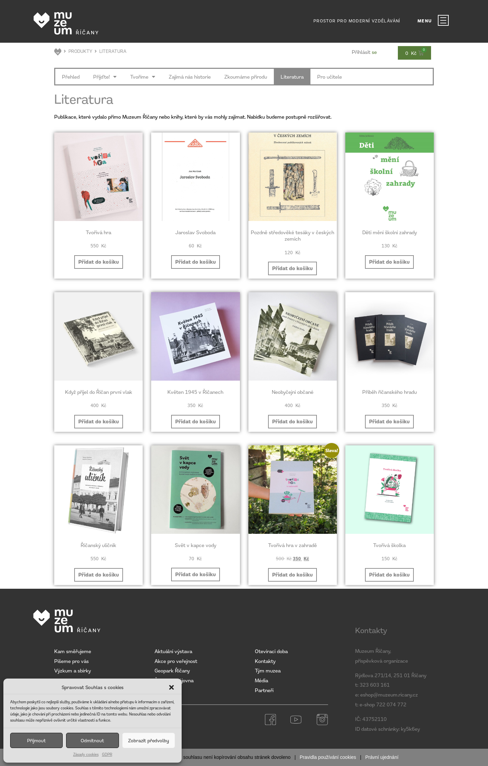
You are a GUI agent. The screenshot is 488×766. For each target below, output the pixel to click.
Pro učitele (329, 76)
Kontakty (265, 661)
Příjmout (36, 740)
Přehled (71, 76)
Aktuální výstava (173, 651)
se (364, 51)
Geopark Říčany (172, 670)
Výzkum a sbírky (72, 670)
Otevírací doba (271, 651)
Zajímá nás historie (190, 76)
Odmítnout (92, 740)
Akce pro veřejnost (176, 661)
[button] (171, 687)
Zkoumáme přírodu (245, 76)
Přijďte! (105, 76)
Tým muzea (268, 670)
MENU (425, 21)
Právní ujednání (382, 757)
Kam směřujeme (72, 651)
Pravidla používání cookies (328, 757)
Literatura (292, 76)
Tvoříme (142, 76)
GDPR (107, 754)
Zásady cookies (86, 754)
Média (261, 680)
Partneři (264, 690)
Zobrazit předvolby (148, 740)
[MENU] (443, 20)
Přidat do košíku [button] (98, 261)
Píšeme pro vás (71, 661)
